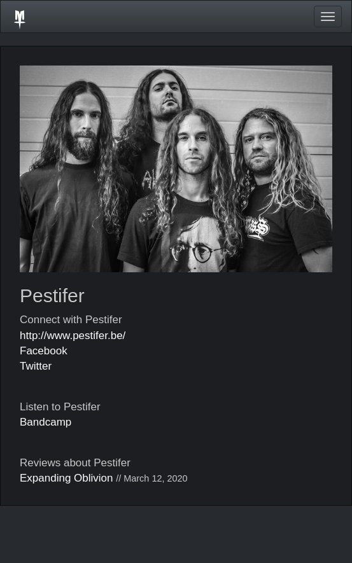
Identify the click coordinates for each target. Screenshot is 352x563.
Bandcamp (45, 422)
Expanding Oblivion (66, 478)
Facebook (43, 351)
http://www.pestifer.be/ (72, 336)
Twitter (36, 366)
